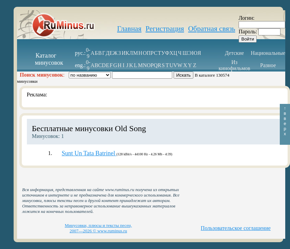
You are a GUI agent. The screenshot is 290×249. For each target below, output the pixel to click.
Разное (268, 65)
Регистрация (165, 29)
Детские (234, 53)
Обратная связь (211, 29)
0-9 (88, 53)
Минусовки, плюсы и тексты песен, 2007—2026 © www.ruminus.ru (98, 228)
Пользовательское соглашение (236, 228)
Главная (129, 29)
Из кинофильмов (234, 65)
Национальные (268, 53)
